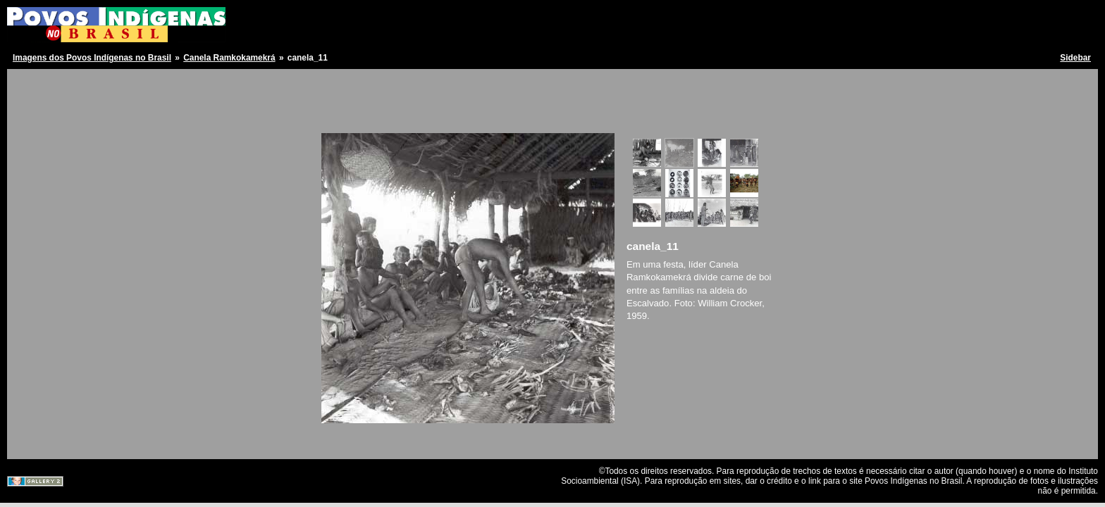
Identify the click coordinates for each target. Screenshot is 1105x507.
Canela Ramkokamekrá (229, 58)
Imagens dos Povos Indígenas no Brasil (92, 58)
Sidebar (1075, 58)
